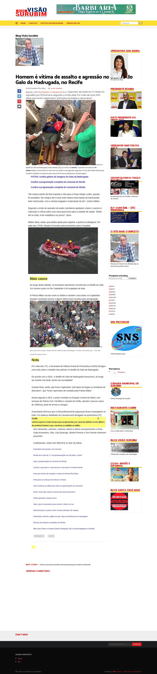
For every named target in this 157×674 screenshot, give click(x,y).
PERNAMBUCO (39, 536)
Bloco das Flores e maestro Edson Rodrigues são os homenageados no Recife (63, 529)
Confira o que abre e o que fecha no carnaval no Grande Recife (58, 467)
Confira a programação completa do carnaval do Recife (58, 182)
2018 (112, 308)
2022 (112, 297)
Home (23, 23)
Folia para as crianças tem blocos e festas (49, 480)
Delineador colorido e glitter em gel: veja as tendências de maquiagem (60, 516)
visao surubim (56, 88)
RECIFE (51, 536)
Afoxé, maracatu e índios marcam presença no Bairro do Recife (65, 565)
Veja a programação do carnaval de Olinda (49, 461)
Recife (74, 167)
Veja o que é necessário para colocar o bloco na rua (53, 504)
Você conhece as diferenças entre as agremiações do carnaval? (58, 486)
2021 (112, 300)
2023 (112, 294)
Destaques (118, 373)
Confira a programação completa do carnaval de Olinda (58, 187)
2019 (112, 305)
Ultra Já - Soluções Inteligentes (129, 671)
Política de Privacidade (52, 23)
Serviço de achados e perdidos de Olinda (49, 522)
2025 (112, 289)
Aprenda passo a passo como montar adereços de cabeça (55, 510)
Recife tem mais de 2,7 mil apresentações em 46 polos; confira (57, 455)
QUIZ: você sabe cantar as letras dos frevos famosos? (54, 492)
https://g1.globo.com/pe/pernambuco (52, 92)
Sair (19, 661)
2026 (111, 286)
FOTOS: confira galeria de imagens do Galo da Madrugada (59, 177)
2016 (112, 314)
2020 (112, 303)
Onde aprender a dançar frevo (45, 498)
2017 (112, 311)
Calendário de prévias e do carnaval (47, 449)
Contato (33, 23)
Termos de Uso (73, 23)
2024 (112, 292)
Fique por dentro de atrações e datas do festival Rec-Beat (55, 474)
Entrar (20, 658)
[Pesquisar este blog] (118, 278)
